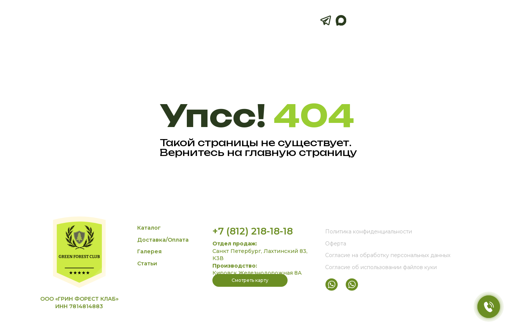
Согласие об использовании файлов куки (381, 267)
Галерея (149, 251)
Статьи (147, 263)
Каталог (149, 227)
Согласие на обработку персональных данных (387, 255)
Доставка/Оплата (163, 239)
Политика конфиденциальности (368, 231)
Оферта (335, 243)
